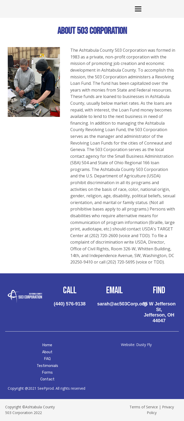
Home (47, 345)
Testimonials (47, 366)
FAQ (47, 359)
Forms (47, 372)
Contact (47, 379)
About (47, 352)
